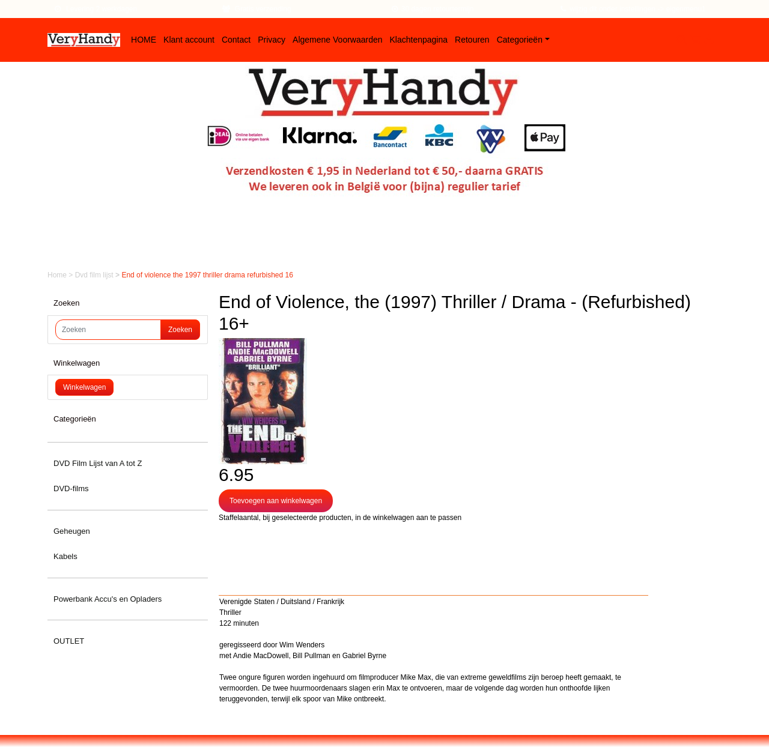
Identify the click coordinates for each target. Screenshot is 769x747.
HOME (143, 39)
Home (57, 275)
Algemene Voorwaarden (337, 39)
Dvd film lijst (95, 275)
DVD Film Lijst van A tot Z (97, 463)
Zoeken (180, 329)
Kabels (65, 556)
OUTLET (68, 641)
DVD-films (71, 488)
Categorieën (520, 39)
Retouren (472, 39)
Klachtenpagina (419, 39)
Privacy (271, 39)
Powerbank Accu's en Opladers (107, 598)
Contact (236, 39)
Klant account (188, 39)
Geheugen (71, 531)
